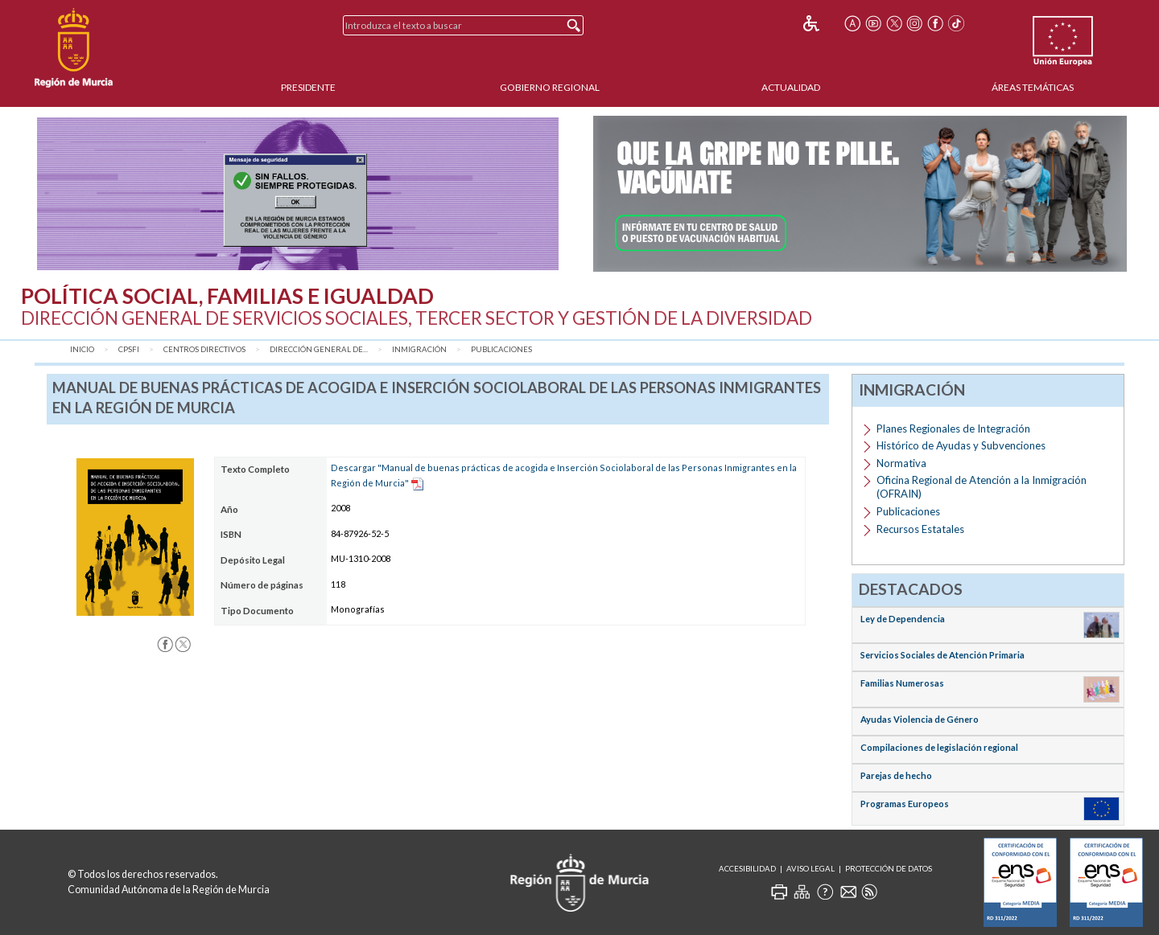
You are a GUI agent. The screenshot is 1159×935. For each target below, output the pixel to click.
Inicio (82, 349)
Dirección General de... (319, 349)
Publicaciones (501, 349)
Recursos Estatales (920, 529)
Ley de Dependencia (902, 618)
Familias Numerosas (902, 683)
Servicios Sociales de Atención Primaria (942, 655)
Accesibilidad (747, 868)
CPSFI (128, 349)
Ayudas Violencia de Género (919, 719)
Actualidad (790, 87)
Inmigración (419, 349)
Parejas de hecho (896, 775)
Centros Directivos (204, 349)
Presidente (308, 87)
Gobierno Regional (550, 87)
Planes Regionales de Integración (953, 428)
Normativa (901, 463)
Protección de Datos (888, 868)
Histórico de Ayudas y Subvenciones (961, 445)
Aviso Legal (810, 868)
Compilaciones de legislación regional (939, 747)
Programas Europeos (904, 803)
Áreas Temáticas (1033, 87)
